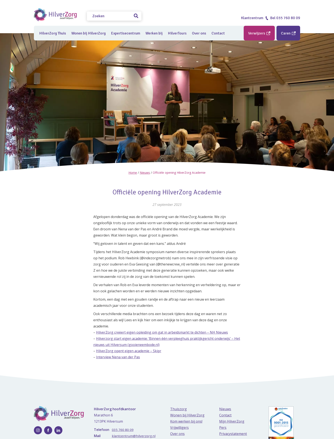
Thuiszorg (178, 409)
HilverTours (177, 33)
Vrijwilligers (179, 427)
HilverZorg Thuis (52, 33)
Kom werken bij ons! (186, 421)
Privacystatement (233, 433)
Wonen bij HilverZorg (88, 33)
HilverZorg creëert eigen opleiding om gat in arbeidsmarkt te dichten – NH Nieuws (162, 332)
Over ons (199, 33)
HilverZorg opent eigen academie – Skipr (128, 351)
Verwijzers (259, 33)
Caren (288, 33)
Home (132, 173)
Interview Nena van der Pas (118, 357)
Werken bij (154, 33)
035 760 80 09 (123, 429)
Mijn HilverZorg (231, 421)
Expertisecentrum (125, 33)
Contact (218, 33)
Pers (222, 427)
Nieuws (145, 173)
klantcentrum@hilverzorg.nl (134, 435)
